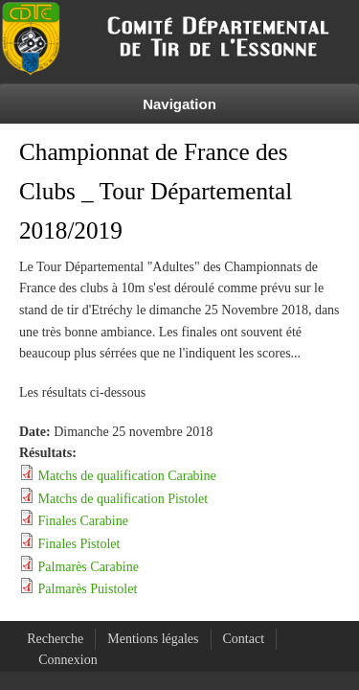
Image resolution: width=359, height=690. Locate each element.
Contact (244, 639)
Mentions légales (152, 639)
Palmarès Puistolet (88, 589)
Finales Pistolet (79, 544)
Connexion (67, 660)
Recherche (55, 639)
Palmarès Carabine (88, 567)
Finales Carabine (83, 521)
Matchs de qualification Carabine (127, 476)
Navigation (179, 104)
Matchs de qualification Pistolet (123, 499)
